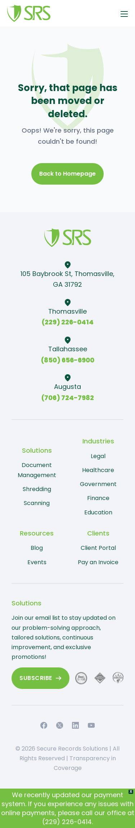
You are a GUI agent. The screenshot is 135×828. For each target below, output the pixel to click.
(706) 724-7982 (67, 397)
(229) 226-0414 (68, 322)
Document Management (37, 470)
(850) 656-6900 (67, 360)
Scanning (37, 503)
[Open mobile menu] (124, 14)
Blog (37, 548)
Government (98, 484)
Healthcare (98, 470)
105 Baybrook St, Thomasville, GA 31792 (67, 279)
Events (36, 562)
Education (98, 512)
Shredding (37, 489)
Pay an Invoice (98, 562)
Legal (98, 456)
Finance (98, 498)
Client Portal (98, 548)
